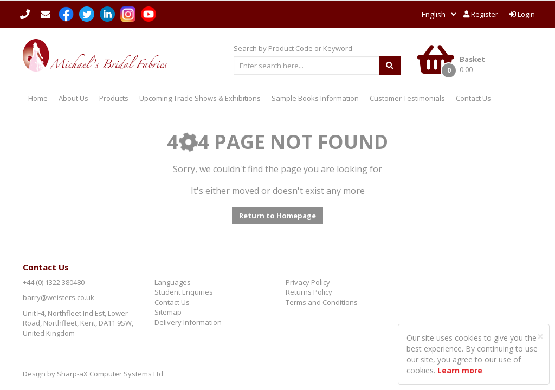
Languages (172, 282)
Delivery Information (188, 322)
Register (480, 14)
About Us (73, 98)
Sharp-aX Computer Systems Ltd (110, 374)
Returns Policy (309, 292)
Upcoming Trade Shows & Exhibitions (200, 98)
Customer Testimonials (407, 98)
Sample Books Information (315, 98)
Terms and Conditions (322, 302)
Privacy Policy (308, 282)
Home (38, 98)
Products (113, 98)
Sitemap (168, 312)
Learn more (459, 370)
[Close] (540, 336)
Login (522, 14)
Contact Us (473, 98)
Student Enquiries (183, 292)
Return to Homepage (277, 215)
